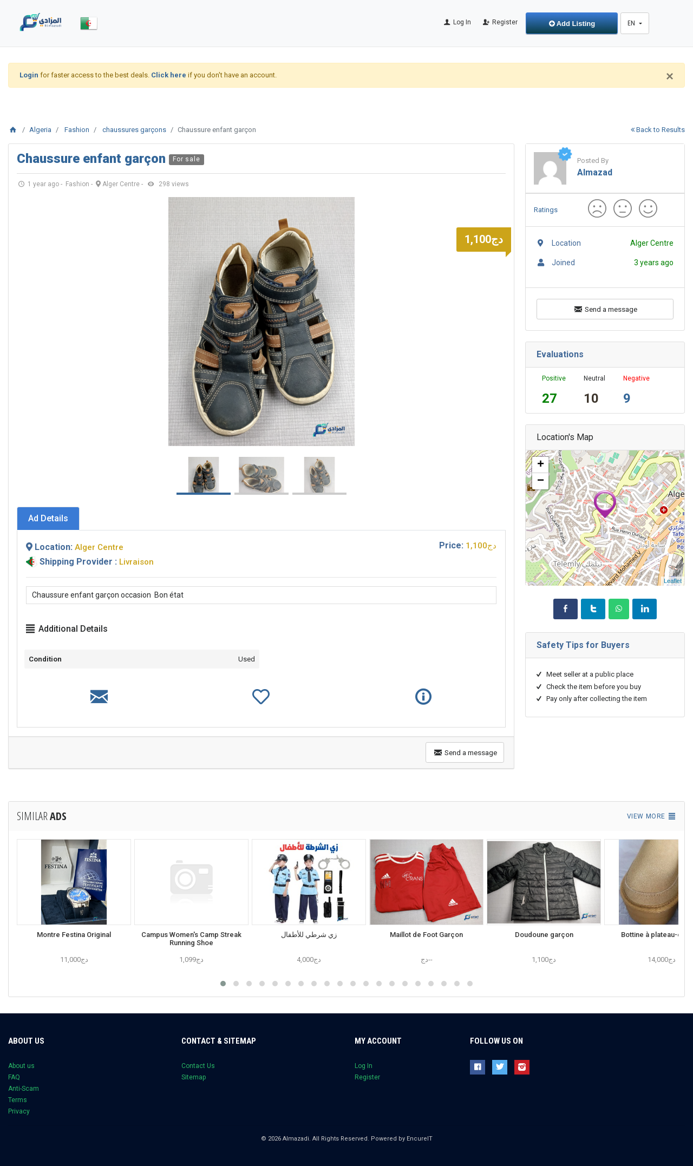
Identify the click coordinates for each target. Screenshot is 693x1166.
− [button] (540, 481)
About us (21, 1066)
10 (591, 398)
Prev (31, 321)
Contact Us (198, 1066)
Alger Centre (99, 547)
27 (549, 398)
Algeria (40, 130)
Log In (456, 22)
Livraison (136, 562)
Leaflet (673, 581)
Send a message (465, 752)
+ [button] (540, 465)
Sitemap (193, 1077)
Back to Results (658, 130)
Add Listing (572, 23)
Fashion (76, 130)
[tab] (48, 518)
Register (500, 22)
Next (491, 321)
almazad (594, 172)
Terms (17, 1100)
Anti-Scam (23, 1088)
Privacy (19, 1111)
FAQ (14, 1077)
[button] (223, 983)
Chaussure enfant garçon (93, 158)
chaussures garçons (134, 130)
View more (651, 816)
